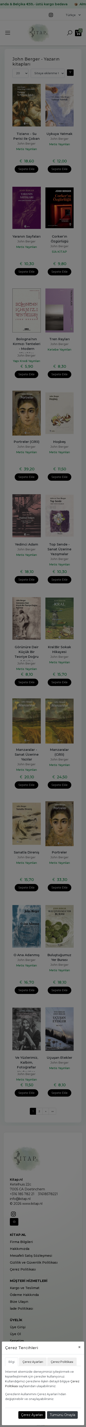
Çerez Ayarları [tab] (32, 1362)
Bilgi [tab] (11, 1362)
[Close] (79, 1347)
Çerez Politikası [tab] (62, 1362)
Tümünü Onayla (62, 1415)
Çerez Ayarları (32, 1415)
